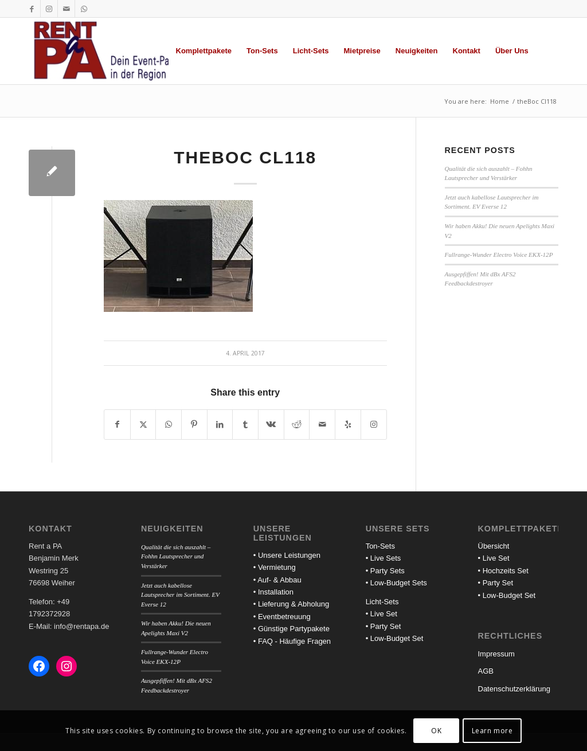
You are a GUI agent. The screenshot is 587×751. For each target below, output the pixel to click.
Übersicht (494, 546)
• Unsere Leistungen (286, 555)
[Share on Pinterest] (194, 424)
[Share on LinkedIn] (220, 424)
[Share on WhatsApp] (168, 424)
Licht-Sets (382, 601)
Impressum (496, 654)
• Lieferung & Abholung (291, 604)
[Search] (547, 51)
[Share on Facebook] (117, 424)
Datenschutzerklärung (514, 688)
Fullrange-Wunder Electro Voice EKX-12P (499, 254)
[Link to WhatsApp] (83, 8)
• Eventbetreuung (282, 616)
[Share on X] (143, 424)
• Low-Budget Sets (396, 582)
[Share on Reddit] (297, 424)
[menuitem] (204, 51)
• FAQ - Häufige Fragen (292, 641)
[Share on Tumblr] (245, 424)
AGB (486, 671)
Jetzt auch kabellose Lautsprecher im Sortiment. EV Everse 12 (180, 595)
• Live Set (381, 613)
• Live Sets (383, 558)
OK (436, 731)
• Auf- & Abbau (277, 580)
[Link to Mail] (66, 8)
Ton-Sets (380, 546)
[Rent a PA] (111, 51)
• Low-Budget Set (395, 638)
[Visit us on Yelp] (348, 424)
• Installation (273, 592)
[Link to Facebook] (32, 8)
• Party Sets (385, 570)
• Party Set (383, 626)
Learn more (492, 731)
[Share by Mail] (322, 424)
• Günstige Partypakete (291, 628)
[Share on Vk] (271, 424)
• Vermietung (274, 567)
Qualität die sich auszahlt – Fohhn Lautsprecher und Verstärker (176, 556)
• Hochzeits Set (503, 570)
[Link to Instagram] (49, 8)
